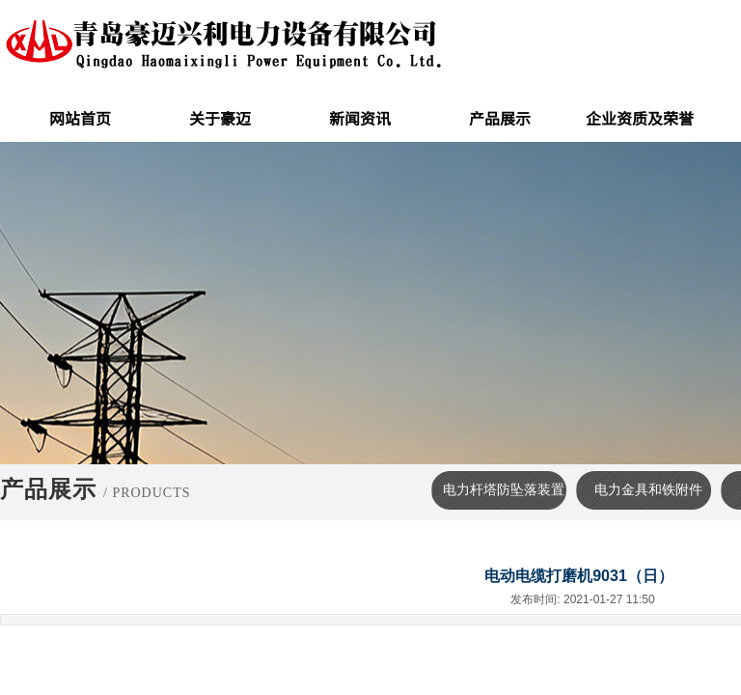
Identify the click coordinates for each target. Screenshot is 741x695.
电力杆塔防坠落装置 (503, 490)
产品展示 (500, 117)
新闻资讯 (360, 117)
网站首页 (80, 117)
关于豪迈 (220, 117)
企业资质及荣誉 (640, 117)
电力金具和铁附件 (648, 490)
